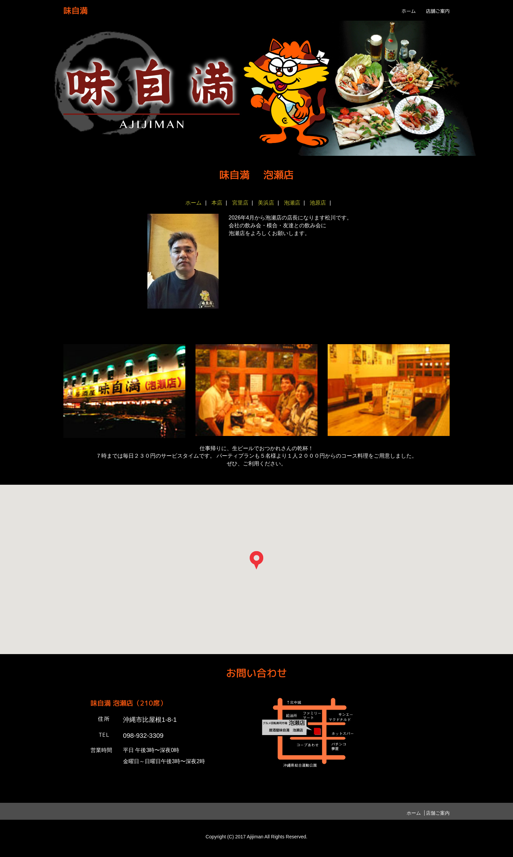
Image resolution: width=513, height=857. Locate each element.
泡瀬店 (292, 203)
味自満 (75, 10)
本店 (216, 203)
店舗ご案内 (438, 11)
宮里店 (240, 203)
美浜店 (266, 203)
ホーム (409, 11)
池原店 (318, 203)
